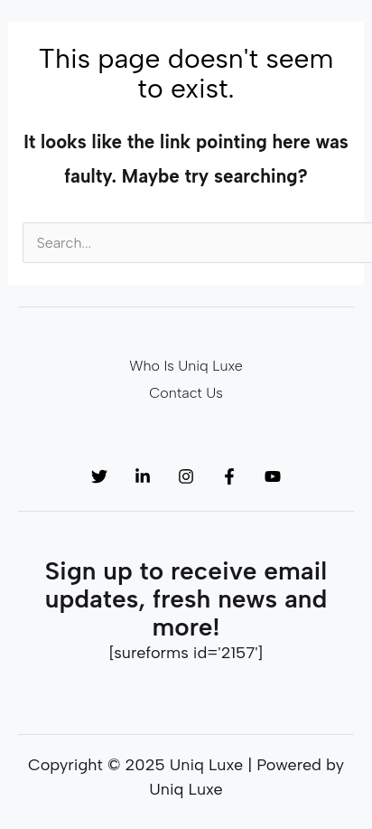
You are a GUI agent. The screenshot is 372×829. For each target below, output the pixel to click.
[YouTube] (273, 476)
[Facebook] (229, 476)
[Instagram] (186, 476)
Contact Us (186, 392)
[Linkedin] (143, 476)
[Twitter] (99, 476)
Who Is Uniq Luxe (185, 365)
